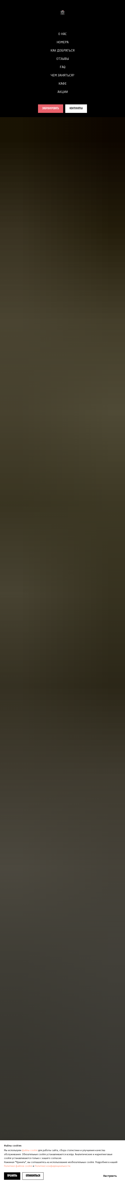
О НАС (62, 34)
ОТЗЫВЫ (62, 59)
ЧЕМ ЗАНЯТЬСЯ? (62, 75)
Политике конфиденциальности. (53, 1165)
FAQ (62, 67)
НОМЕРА (63, 42)
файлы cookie (29, 1150)
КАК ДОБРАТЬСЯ (62, 50)
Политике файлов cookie (18, 1165)
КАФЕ (62, 83)
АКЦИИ (62, 92)
